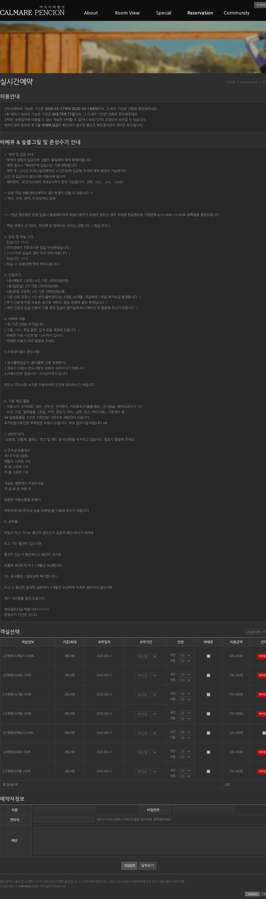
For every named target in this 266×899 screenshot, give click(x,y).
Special (163, 13)
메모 (16, 840)
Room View (127, 13)
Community (236, 13)
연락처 (16, 819)
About (91, 13)
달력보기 (147, 865)
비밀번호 (154, 810)
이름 (16, 810)
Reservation (200, 13)
